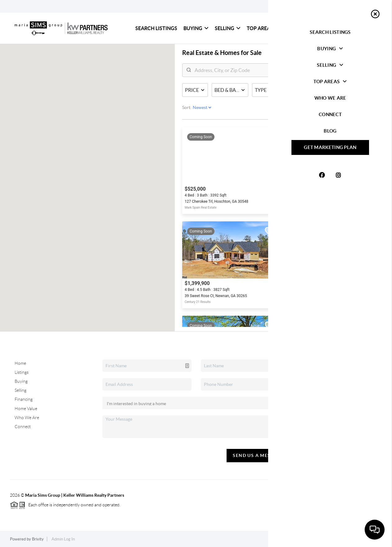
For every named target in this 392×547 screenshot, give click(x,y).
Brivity (38, 539)
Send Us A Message (258, 455)
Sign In (368, 6)
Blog (364, 28)
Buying (196, 28)
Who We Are (302, 28)
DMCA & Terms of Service (359, 539)
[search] (261, 73)
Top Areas (263, 28)
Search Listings (156, 28)
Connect (336, 28)
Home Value (26, 408)
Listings (22, 372)
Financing (24, 399)
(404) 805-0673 (345, 418)
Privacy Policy (315, 539)
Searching (283, 144)
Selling (228, 28)
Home (20, 363)
